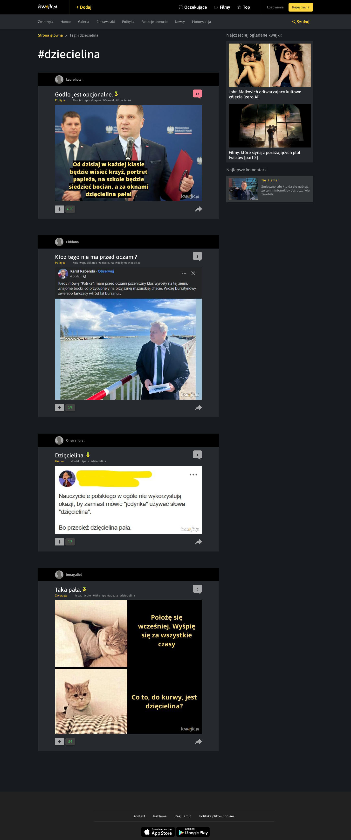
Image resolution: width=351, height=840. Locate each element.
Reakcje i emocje (155, 22)
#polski (75, 461)
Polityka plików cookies (216, 816)
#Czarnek (109, 100)
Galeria (83, 22)
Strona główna (50, 35)
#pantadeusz (110, 595)
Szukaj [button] (303, 21)
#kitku (96, 595)
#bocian (78, 100)
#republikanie (88, 262)
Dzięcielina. (72, 455)
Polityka (128, 22)
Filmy (225, 7)
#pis (87, 100)
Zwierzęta (45, 22)
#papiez (96, 100)
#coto (87, 595)
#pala (85, 461)
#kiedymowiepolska (128, 262)
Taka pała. (70, 589)
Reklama (160, 816)
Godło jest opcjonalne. (86, 94)
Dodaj (85, 7)
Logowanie (275, 7)
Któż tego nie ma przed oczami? (96, 257)
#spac (78, 595)
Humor (66, 22)
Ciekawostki (105, 22)
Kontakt (139, 816)
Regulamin (183, 816)
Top (246, 7)
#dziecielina (123, 100)
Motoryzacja (201, 22)
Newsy (180, 22)
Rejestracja (301, 7)
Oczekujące (195, 7)
